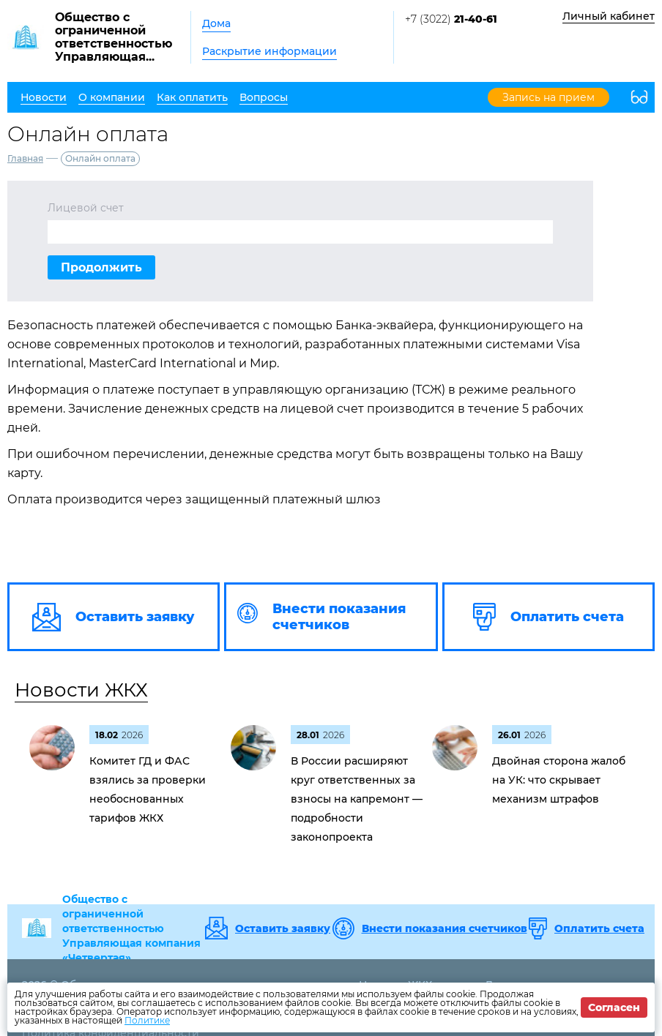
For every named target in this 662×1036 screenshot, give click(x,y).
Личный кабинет (608, 16)
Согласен (614, 1007)
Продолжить (101, 267)
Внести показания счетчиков (444, 928)
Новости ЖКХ (81, 690)
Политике (147, 1020)
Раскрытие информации (269, 51)
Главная (25, 158)
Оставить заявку (282, 928)
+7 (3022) (451, 19)
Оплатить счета (599, 928)
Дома (216, 23)
